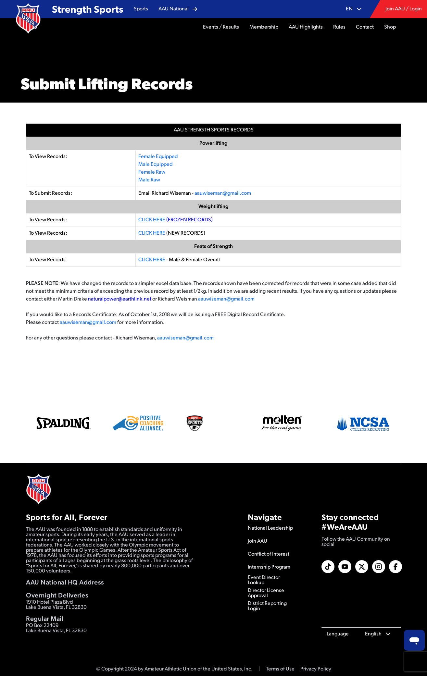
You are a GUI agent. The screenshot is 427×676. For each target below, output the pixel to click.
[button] (141, 9)
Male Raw (149, 180)
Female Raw (151, 172)
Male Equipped (155, 164)
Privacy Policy (315, 669)
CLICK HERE (151, 220)
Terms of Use (280, 669)
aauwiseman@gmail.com (223, 193)
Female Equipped (158, 156)
